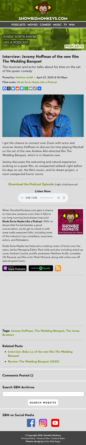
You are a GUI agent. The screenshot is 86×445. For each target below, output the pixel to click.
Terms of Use (43, 438)
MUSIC (57, 24)
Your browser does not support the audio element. (43, 197)
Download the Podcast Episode (31, 184)
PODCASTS (18, 24)
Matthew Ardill (24, 77)
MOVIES (33, 24)
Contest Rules (58, 438)
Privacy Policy (28, 438)
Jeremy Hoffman (22, 331)
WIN (72, 24)
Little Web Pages (52, 441)
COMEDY (45, 24)
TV (65, 24)
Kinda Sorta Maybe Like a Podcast (37, 82)
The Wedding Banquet (49, 331)
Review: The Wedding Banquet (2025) (33, 361)
